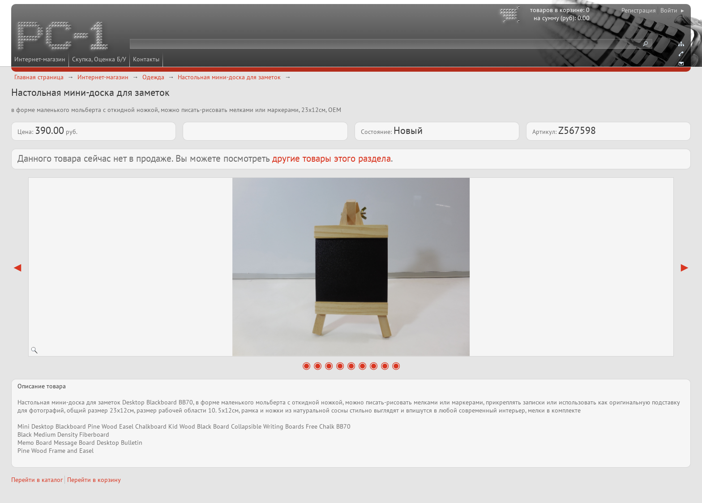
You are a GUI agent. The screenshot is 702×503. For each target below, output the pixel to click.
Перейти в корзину (94, 480)
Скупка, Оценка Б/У (99, 59)
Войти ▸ (672, 10)
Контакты (146, 59)
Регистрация (638, 10)
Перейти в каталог (37, 480)
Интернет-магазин (39, 59)
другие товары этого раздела (331, 158)
